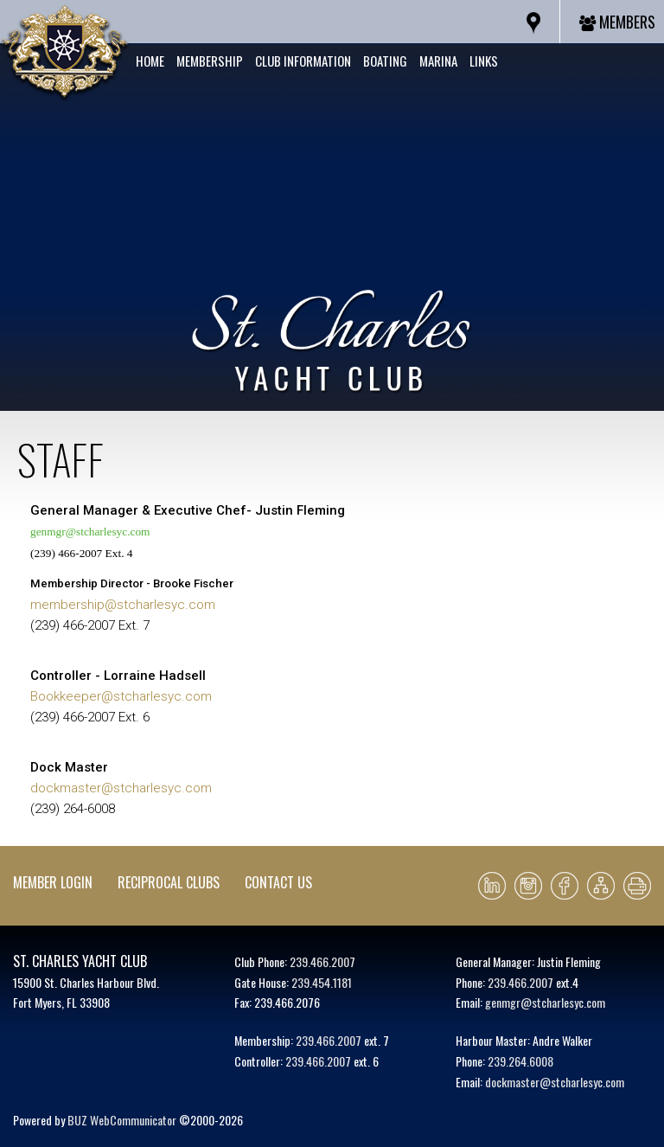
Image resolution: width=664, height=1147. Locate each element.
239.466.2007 (322, 961)
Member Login (53, 882)
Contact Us (278, 882)
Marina (438, 60)
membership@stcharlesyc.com (122, 604)
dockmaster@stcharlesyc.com (121, 788)
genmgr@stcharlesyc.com (90, 531)
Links (483, 60)
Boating (385, 60)
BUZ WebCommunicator (121, 1120)
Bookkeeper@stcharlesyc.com (121, 696)
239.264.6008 (520, 1061)
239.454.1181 (321, 982)
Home (150, 60)
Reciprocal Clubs (169, 882)
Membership (209, 60)
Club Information (303, 60)
